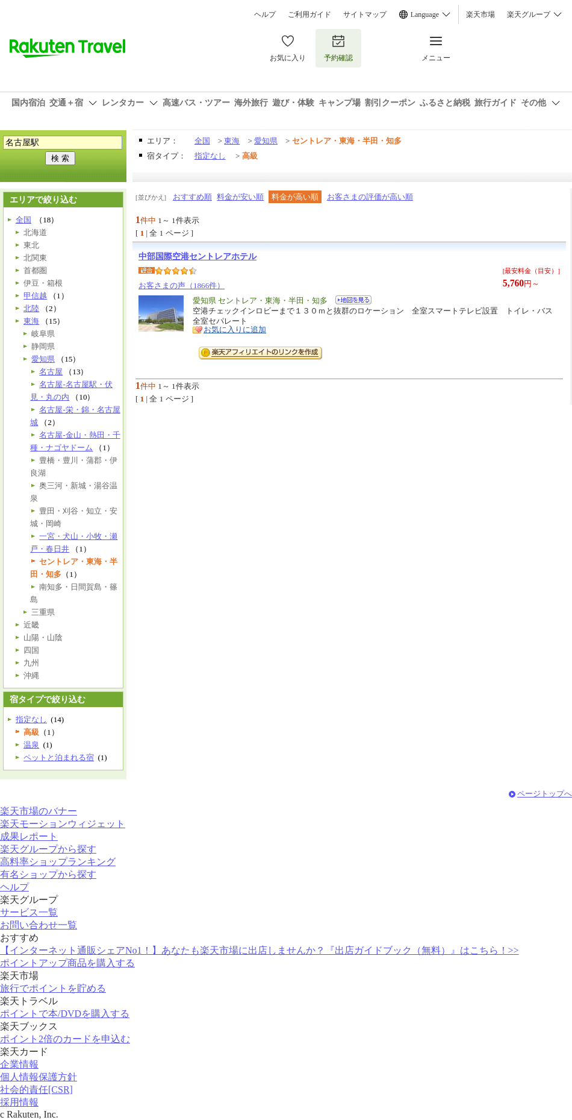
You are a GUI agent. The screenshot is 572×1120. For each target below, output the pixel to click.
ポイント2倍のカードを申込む (65, 1039)
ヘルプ (265, 14)
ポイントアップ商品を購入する (67, 963)
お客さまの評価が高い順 (370, 196)
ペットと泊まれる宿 (58, 757)
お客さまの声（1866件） (181, 285)
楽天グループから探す (48, 849)
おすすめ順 (192, 196)
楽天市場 (480, 14)
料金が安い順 (240, 196)
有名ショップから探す (48, 874)
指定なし (210, 155)
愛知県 (266, 140)
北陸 (31, 308)
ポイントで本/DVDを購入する (64, 1013)
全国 (202, 140)
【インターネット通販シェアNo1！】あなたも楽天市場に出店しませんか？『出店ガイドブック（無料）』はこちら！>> (259, 950)
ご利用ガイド (309, 14)
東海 (232, 140)
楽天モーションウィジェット (62, 824)
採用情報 (19, 1102)
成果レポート (29, 836)
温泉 (31, 744)
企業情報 (19, 1064)
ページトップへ (544, 793)
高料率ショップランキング (58, 862)
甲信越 (35, 295)
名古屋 (51, 371)
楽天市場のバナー (38, 811)
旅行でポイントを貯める (53, 988)
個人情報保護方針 (38, 1077)
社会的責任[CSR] (36, 1089)
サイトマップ (365, 14)
